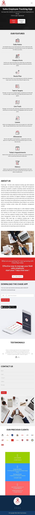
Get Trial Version (17, 276)
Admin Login (13, 21)
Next (32, 355)
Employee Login (21, 21)
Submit (4, 392)
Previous (3, 355)
